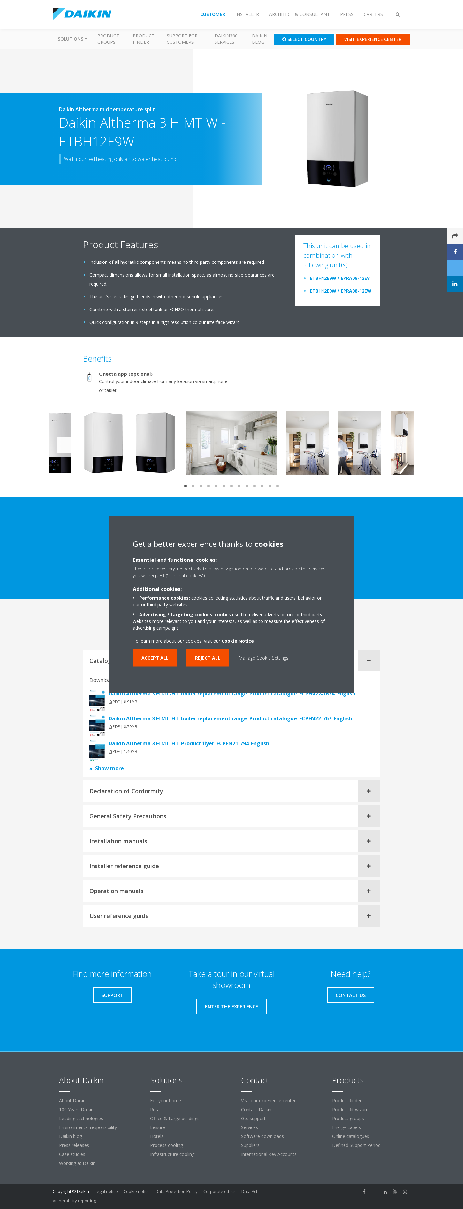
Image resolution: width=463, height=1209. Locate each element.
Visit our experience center (268, 1100)
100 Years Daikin (76, 1109)
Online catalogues (350, 1136)
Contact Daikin (256, 1109)
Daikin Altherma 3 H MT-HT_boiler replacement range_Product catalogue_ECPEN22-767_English (230, 718)
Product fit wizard (350, 1109)
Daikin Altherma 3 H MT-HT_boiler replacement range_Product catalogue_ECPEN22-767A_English (232, 693)
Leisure (157, 1127)
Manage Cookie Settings (263, 658)
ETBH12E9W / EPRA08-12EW (340, 291)
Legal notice (106, 1191)
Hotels (156, 1136)
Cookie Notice (238, 641)
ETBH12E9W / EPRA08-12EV (340, 278)
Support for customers (182, 39)
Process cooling (166, 1145)
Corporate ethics (219, 1191)
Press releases (74, 1145)
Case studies (72, 1154)
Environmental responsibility (88, 1127)
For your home (165, 1100)
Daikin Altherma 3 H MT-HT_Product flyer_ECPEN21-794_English (189, 743)
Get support (253, 1118)
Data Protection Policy (177, 1191)
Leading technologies (81, 1118)
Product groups (108, 39)
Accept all (155, 658)
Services (249, 1127)
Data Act (249, 1191)
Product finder (144, 39)
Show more (109, 768)
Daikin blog (259, 39)
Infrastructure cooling (172, 1154)
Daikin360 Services (226, 39)
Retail (156, 1109)
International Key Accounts (269, 1154)
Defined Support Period (357, 1145)
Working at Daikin (77, 1163)
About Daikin (72, 1100)
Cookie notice (137, 1191)
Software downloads (262, 1136)
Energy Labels (346, 1127)
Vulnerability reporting (74, 1201)
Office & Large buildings (175, 1118)
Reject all (207, 658)
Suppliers (250, 1145)
